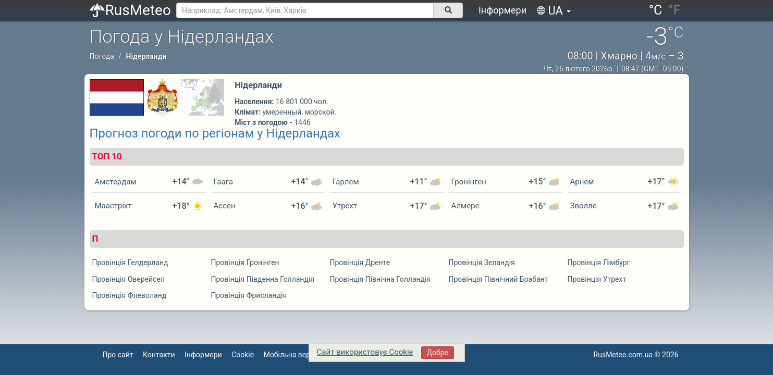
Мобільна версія (292, 355)
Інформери (502, 10)
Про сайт (118, 355)
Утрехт (345, 205)
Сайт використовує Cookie (365, 352)
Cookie (242, 355)
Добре (437, 352)
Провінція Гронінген (245, 262)
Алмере (465, 205)
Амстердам (116, 181)
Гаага (224, 181)
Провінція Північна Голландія (380, 279)
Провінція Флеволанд (129, 295)
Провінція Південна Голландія (262, 279)
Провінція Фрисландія (249, 295)
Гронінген (469, 181)
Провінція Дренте (360, 262)
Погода (102, 56)
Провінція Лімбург (599, 262)
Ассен (225, 205)
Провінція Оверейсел (128, 279)
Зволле (583, 205)
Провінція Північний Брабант (498, 279)
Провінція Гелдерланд (130, 262)
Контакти (159, 355)
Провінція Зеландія (482, 262)
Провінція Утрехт (597, 279)
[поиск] (448, 10)
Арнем (582, 181)
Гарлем (346, 181)
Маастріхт (113, 205)
